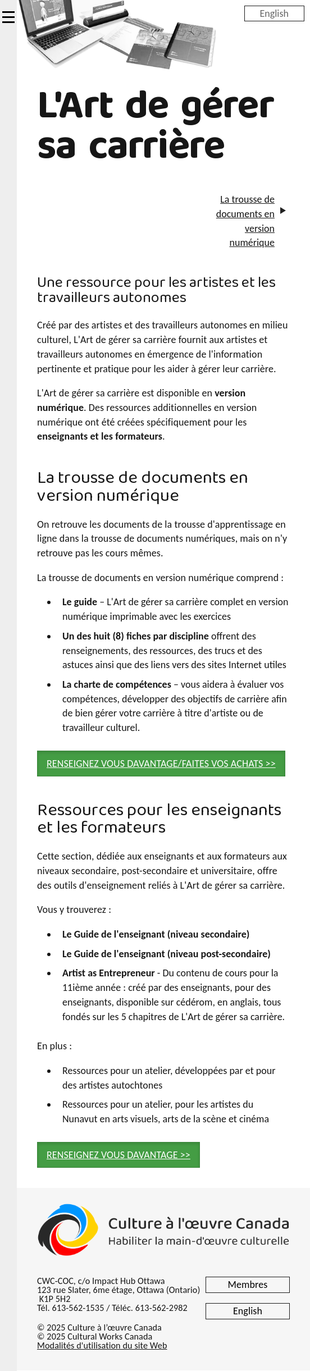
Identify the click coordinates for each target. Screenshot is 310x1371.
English (274, 13)
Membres (248, 1284)
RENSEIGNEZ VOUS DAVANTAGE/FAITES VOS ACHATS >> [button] (161, 763)
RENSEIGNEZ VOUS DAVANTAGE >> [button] (118, 1155)
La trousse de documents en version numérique (245, 221)
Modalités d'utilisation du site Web (102, 1345)
